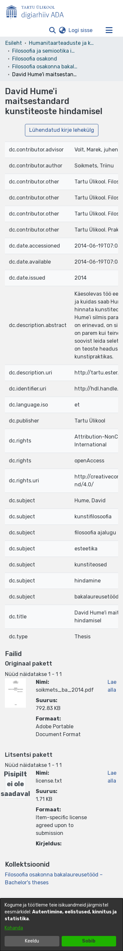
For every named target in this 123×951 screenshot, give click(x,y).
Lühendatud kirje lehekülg (61, 130)
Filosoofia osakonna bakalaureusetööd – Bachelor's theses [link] (45, 66)
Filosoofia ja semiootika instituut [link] (45, 51)
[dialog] (61, 924)
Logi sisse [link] (81, 30)
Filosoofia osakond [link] (34, 59)
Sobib (88, 941)
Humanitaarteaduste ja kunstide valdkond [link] (61, 43)
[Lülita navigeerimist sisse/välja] (109, 30)
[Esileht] (38, 11)
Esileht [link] (13, 43)
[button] (52, 30)
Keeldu (32, 941)
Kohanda (14, 928)
